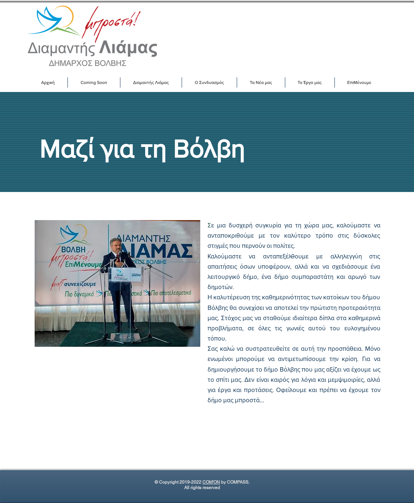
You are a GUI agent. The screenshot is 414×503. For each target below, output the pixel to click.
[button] (151, 82)
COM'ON (211, 482)
